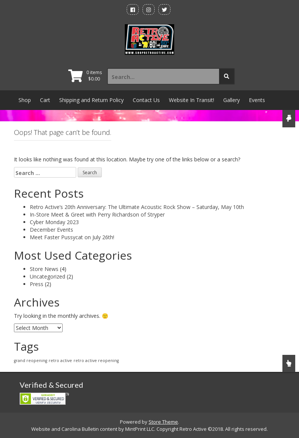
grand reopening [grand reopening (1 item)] (30, 360)
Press (36, 284)
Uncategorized (47, 276)
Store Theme (163, 421)
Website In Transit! (191, 100)
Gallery (231, 100)
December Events (51, 229)
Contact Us (146, 100)
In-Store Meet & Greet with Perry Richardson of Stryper (97, 214)
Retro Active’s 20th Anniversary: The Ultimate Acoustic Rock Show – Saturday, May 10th (137, 206)
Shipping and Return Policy (91, 100)
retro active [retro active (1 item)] (60, 360)
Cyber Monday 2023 (54, 222)
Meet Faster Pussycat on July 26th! (72, 237)
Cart (45, 100)
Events (257, 100)
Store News (44, 268)
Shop (24, 100)
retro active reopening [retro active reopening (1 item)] (96, 360)
